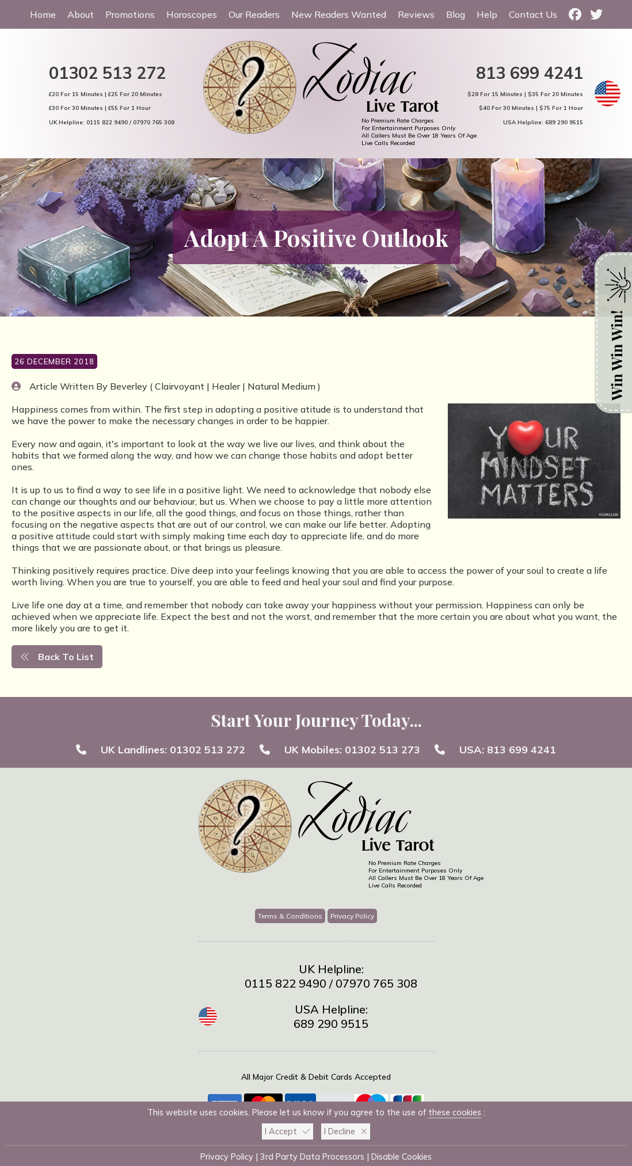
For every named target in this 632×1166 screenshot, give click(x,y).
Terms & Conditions (290, 916)
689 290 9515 (564, 122)
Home (43, 14)
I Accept (287, 1131)
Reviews (416, 14)
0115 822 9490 (107, 122)
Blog (455, 14)
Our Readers (254, 14)
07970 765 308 (153, 122)
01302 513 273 (382, 749)
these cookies (454, 1112)
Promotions (130, 14)
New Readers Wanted (338, 14)
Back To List (57, 656)
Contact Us (533, 14)
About (80, 14)
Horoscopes (191, 14)
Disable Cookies (401, 1157)
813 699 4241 (529, 72)
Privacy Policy (352, 916)
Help (487, 14)
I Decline (345, 1131)
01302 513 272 (107, 72)
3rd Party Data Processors (312, 1157)
